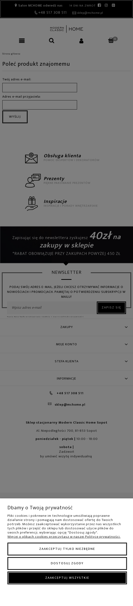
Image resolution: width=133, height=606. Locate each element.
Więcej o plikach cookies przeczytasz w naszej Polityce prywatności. (63, 537)
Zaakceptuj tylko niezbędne (67, 548)
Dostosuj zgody (67, 563)
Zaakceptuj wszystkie (67, 577)
